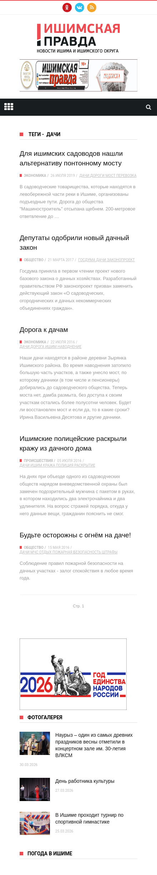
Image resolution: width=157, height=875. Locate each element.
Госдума (86, 260)
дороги (97, 176)
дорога (37, 347)
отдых (45, 552)
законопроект (121, 260)
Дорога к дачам (44, 329)
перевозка (126, 176)
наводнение (69, 347)
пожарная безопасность (76, 552)
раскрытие (84, 465)
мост (110, 176)
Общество (34, 260)
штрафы (110, 552)
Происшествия (38, 461)
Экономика (35, 176)
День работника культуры (85, 781)
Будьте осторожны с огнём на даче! (75, 535)
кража (49, 465)
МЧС (34, 552)
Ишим (50, 347)
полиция (65, 465)
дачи (84, 176)
